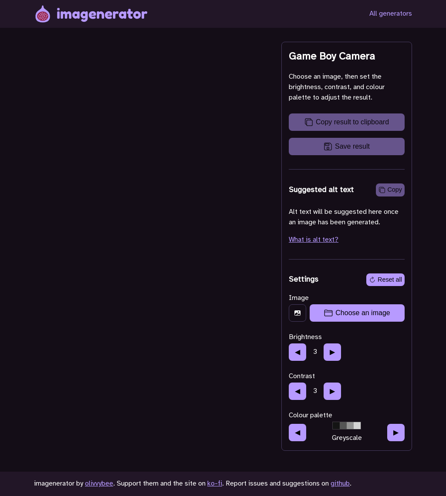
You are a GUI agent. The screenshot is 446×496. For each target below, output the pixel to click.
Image (299, 298)
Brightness (305, 337)
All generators (390, 13)
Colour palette (310, 415)
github (340, 483)
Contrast (302, 376)
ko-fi (214, 483)
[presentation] (347, 313)
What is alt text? (313, 239)
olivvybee (99, 483)
